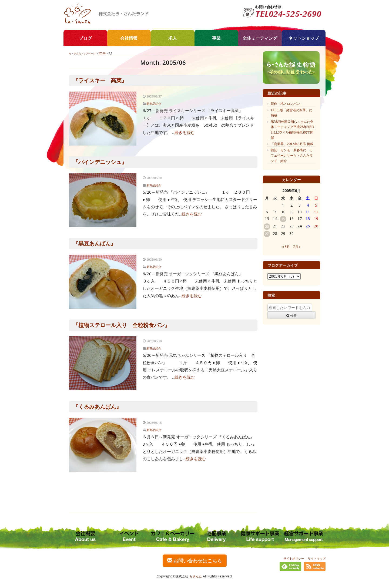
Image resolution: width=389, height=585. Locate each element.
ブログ (85, 38)
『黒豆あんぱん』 (94, 243)
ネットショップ (304, 38)
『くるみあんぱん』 (97, 406)
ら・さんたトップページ (82, 53)
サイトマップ (317, 558)
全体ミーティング (260, 38)
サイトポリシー (293, 558)
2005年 (102, 53)
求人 (172, 38)
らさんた (195, 576)
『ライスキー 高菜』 (100, 80)
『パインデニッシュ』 (100, 162)
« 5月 (286, 246)
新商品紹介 (153, 104)
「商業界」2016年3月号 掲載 (292, 144)
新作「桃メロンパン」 (287, 103)
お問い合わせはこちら (194, 560)
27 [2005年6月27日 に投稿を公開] (267, 233)
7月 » (297, 246)
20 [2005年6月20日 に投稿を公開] (267, 226)
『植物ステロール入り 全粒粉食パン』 (121, 325)
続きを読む (185, 132)
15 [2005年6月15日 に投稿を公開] (283, 219)
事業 (216, 38)
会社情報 (129, 38)
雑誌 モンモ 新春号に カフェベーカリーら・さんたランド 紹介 (292, 155)
